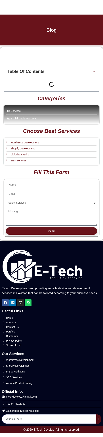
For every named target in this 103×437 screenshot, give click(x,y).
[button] (94, 71)
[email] (49, 419)
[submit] (98, 419)
